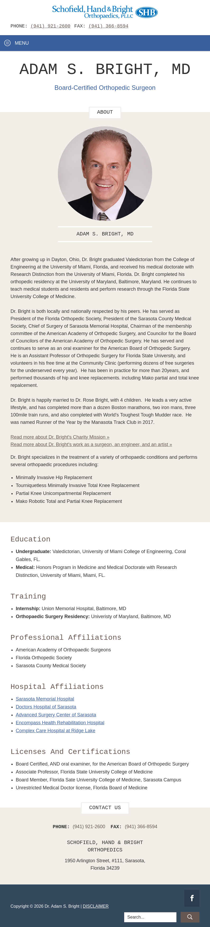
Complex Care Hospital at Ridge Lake (55, 730)
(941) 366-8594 (108, 26)
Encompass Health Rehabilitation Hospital (60, 722)
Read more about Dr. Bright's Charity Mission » (60, 436)
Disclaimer (96, 905)
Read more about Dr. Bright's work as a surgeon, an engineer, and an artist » (91, 443)
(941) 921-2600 (50, 26)
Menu (16, 43)
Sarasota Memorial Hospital (45, 698)
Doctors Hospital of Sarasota (46, 706)
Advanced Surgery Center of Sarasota (56, 714)
